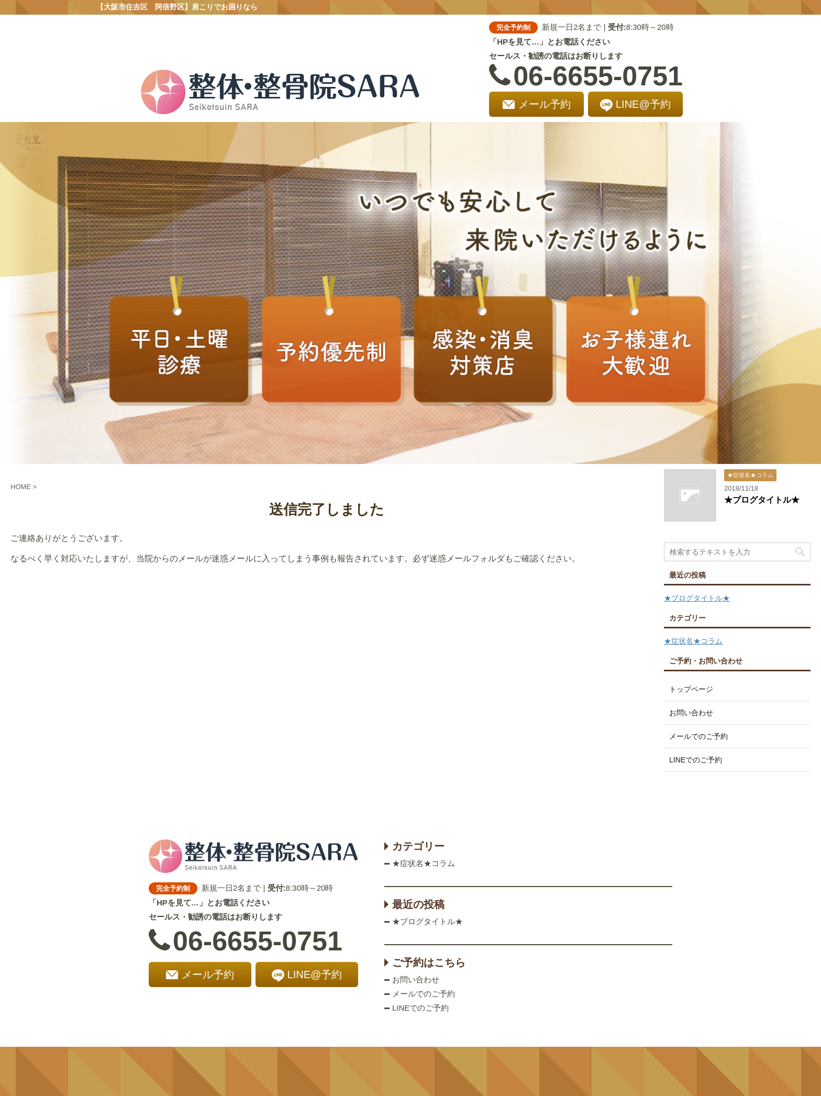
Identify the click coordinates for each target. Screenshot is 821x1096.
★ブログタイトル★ (762, 499)
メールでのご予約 (698, 736)
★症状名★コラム (693, 641)
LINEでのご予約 (695, 760)
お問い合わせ (691, 712)
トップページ (691, 689)
